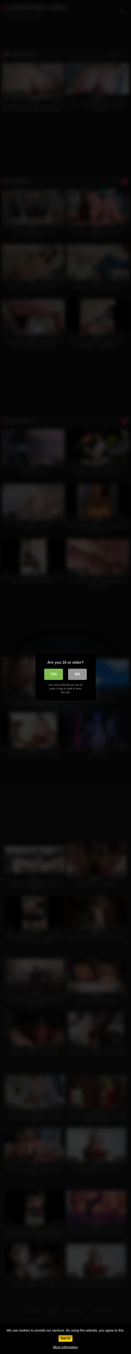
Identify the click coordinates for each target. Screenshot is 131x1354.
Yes (53, 674)
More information (65, 1347)
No (77, 674)
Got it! (65, 1338)
